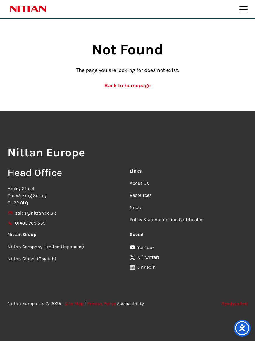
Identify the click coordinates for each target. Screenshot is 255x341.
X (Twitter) (144, 257)
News (135, 207)
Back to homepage (127, 85)
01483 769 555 (27, 223)
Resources (141, 195)
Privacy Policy (101, 303)
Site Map (74, 303)
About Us (139, 183)
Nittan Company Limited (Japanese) (46, 246)
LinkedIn (143, 267)
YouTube (142, 247)
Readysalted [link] (234, 303)
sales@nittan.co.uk (32, 213)
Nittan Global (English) (32, 258)
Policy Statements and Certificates (167, 219)
